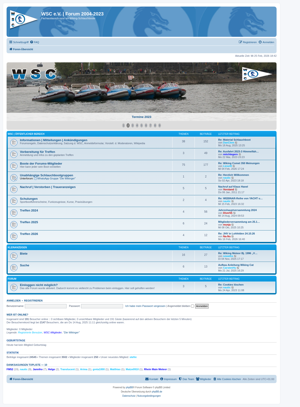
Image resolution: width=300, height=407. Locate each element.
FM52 (10, 369)
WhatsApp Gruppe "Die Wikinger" (55, 178)
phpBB (129, 387)
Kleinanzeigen (17, 247)
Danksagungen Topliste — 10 (27, 364)
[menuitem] (34, 42)
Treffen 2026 (29, 234)
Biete (23, 253)
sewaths (228, 256)
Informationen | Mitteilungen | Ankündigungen (53, 140)
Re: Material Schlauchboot (234, 139)
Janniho (38, 369)
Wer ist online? (17, 314)
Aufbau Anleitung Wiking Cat (236, 265)
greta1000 (99, 369)
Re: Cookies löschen (231, 284)
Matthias (115, 369)
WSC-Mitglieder (53, 332)
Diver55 (227, 212)
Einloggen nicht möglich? (39, 285)
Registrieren (33, 300)
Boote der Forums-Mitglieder (41, 163)
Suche (24, 265)
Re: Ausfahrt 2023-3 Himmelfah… (238, 151)
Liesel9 (227, 166)
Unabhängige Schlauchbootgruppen (46, 175)
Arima (83, 369)
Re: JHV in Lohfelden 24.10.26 (236, 233)
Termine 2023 (141, 117)
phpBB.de (157, 391)
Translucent (67, 369)
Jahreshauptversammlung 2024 (237, 210)
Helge (51, 369)
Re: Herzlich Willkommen (233, 174)
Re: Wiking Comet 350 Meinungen (239, 163)
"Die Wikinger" (71, 332)
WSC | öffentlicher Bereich (26, 134)
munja (227, 224)
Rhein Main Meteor (155, 369)
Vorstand (228, 189)
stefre (133, 357)
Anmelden (14, 300)
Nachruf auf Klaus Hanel (233, 186)
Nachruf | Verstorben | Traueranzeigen (48, 187)
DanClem (228, 142)
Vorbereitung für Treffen (37, 152)
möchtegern (230, 154)
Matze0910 (132, 369)
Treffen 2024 (29, 210)
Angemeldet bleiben (180, 306)
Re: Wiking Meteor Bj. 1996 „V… (237, 253)
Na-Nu (227, 236)
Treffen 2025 (29, 222)
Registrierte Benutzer (30, 332)
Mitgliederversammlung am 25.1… (239, 221)
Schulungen (29, 198)
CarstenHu (229, 267)
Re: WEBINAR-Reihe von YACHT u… (240, 198)
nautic (227, 177)
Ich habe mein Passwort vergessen (145, 306)
